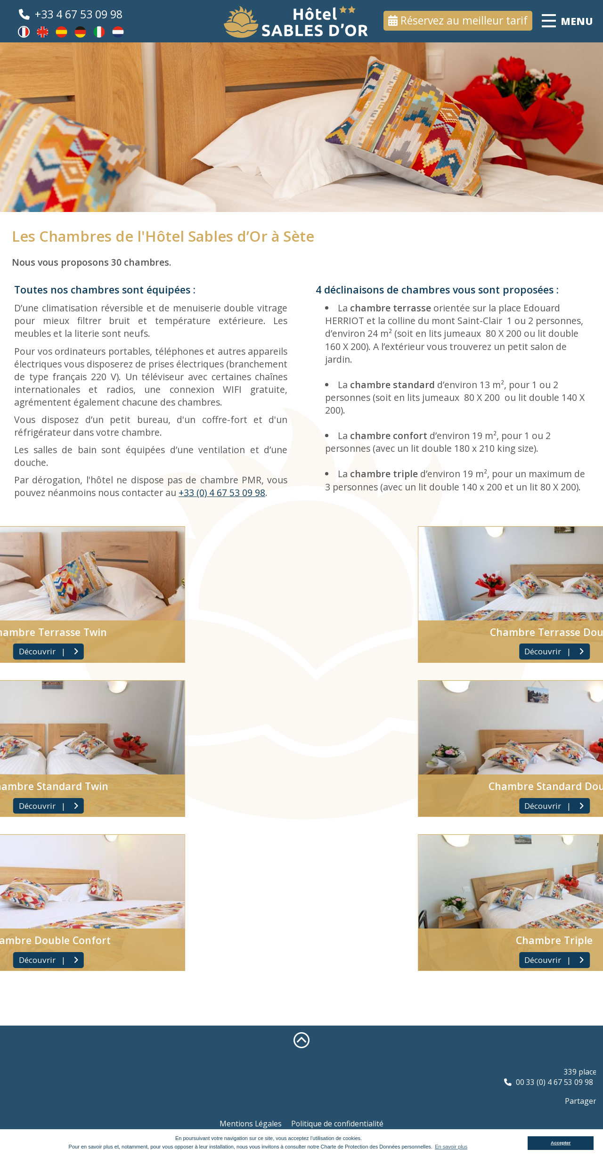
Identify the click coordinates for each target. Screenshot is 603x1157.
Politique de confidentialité (337, 1123)
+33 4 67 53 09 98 (78, 14)
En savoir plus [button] (451, 1146)
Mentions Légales (251, 1123)
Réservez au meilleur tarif (464, 20)
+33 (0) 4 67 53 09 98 (221, 492)
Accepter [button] (560, 1142)
